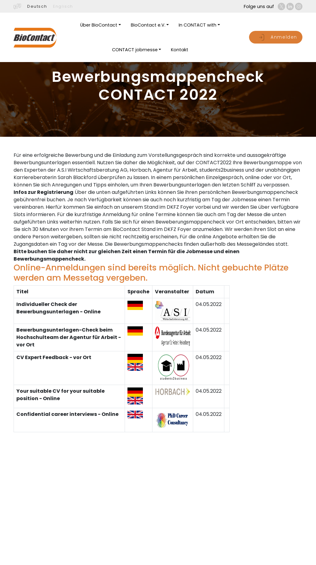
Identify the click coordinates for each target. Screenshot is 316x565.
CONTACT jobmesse (135, 50)
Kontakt (179, 50)
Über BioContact (98, 25)
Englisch (63, 6)
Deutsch (37, 6)
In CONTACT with (197, 25)
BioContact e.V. (148, 25)
